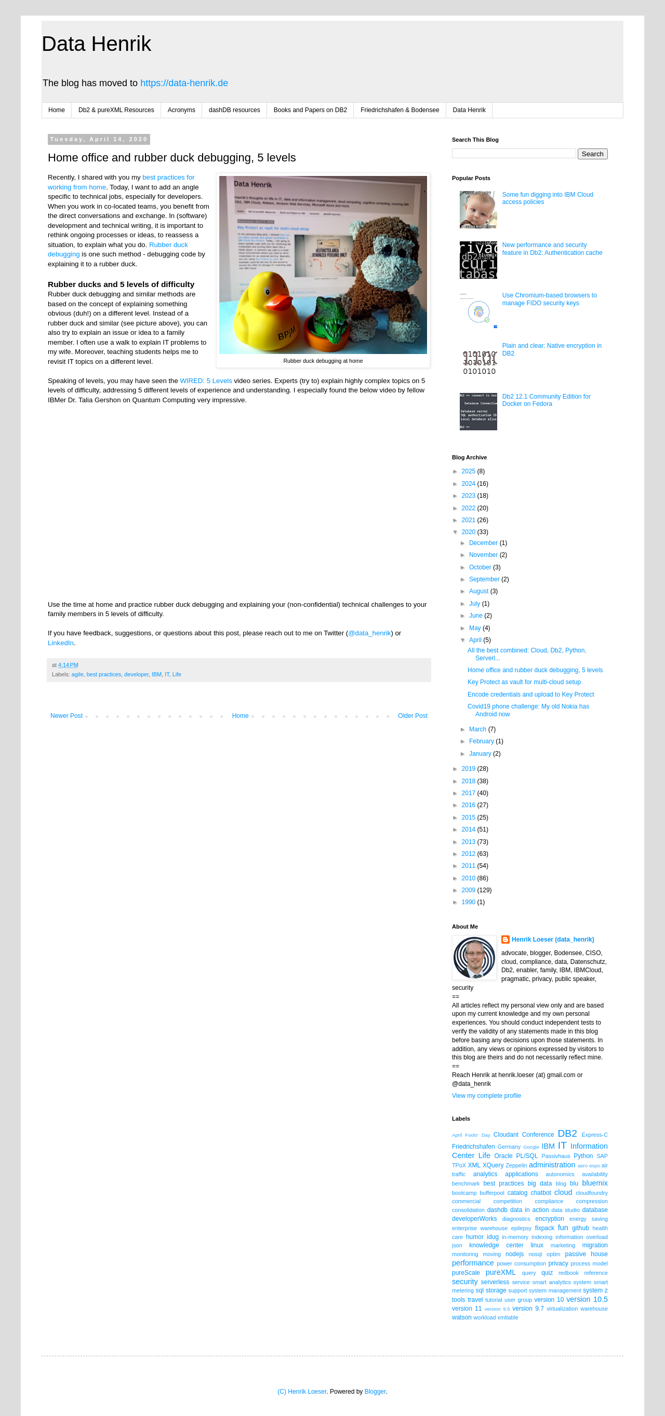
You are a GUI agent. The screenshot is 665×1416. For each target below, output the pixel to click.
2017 (469, 793)
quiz (547, 1272)
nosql (535, 1254)
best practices (104, 674)
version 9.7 (528, 1308)
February (482, 741)
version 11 (467, 1308)
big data (540, 1183)
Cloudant (506, 1134)
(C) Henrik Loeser (301, 1391)
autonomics (560, 1174)
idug (493, 1237)
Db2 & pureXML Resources (116, 110)
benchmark (466, 1183)
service (521, 1282)
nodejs (515, 1254)
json (457, 1245)
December (484, 543)
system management (555, 1290)
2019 (469, 768)
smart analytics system (562, 1282)
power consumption (521, 1263)
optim (553, 1254)
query (529, 1273)
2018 (469, 781)
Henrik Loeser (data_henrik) (553, 939)
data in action (529, 1210)
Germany (509, 1146)
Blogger (375, 1391)
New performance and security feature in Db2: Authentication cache (552, 248)
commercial (466, 1201)
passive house (586, 1254)
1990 (469, 902)
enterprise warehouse (480, 1228)
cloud (563, 1192)
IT (167, 674)
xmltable (508, 1317)
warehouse (594, 1308)
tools (458, 1299)
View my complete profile (486, 1095)
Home (56, 110)
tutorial (493, 1300)
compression (592, 1201)
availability (595, 1174)
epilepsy (521, 1228)
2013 (469, 842)
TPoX (459, 1165)
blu (574, 1183)
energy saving (588, 1219)
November (484, 555)
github (580, 1228)
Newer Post (66, 715)
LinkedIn (61, 643)
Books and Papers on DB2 (310, 110)
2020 (469, 532)
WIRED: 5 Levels (206, 381)
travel (475, 1299)
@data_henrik (369, 633)
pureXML (501, 1272)
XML (474, 1165)
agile (78, 674)
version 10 (549, 1299)
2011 (469, 865)
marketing (563, 1245)
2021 (469, 520)
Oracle (503, 1156)
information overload (581, 1237)
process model (589, 1263)
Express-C (595, 1135)
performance (473, 1263)
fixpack (544, 1228)
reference (596, 1273)
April (476, 640)
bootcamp (464, 1193)
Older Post (413, 715)
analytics (485, 1174)
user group (518, 1300)
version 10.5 (587, 1299)
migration (595, 1245)
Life (176, 674)
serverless (495, 1282)
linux (536, 1245)
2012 (469, 853)
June (476, 615)
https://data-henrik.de (184, 83)
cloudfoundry (592, 1193)
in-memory (515, 1237)
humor (475, 1237)
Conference (538, 1134)
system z (595, 1290)
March (478, 729)
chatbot (541, 1192)
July (475, 603)
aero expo (589, 1165)
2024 (469, 483)
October (481, 567)
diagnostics (516, 1219)
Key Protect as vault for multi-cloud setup (524, 682)
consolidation (468, 1210)
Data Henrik (96, 43)
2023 (469, 495)
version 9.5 (497, 1309)
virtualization (562, 1308)
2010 (469, 878)
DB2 (567, 1133)
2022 (469, 508)
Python (583, 1156)
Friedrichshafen (473, 1146)
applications (521, 1174)
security (465, 1281)
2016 (469, 805)
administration (552, 1165)
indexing (541, 1237)
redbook (568, 1273)
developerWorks (474, 1218)
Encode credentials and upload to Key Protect (531, 694)
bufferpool (492, 1193)
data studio (566, 1210)
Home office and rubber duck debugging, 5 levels (535, 670)
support (518, 1290)
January (481, 753)
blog (561, 1183)
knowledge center (496, 1245)
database (595, 1210)
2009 (469, 890)
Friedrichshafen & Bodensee (400, 110)
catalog (518, 1192)
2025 (469, 471)
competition (508, 1201)
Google (531, 1147)
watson (462, 1317)
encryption (549, 1218)
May (476, 628)
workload (484, 1317)
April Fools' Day (471, 1135)
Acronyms (181, 110)
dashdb (497, 1210)
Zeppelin (516, 1165)
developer (136, 674)
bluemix (595, 1183)
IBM (157, 674)
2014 (469, 829)
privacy (558, 1263)
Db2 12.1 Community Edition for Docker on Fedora (546, 400)
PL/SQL (527, 1156)
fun (563, 1227)
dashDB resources (234, 110)
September (485, 579)
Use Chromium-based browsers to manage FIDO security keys (549, 299)
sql (480, 1290)
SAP (602, 1156)
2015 (469, 817)
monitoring (465, 1254)
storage (496, 1290)
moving (492, 1254)
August (479, 591)
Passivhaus (555, 1156)
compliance (549, 1201)
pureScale (466, 1272)
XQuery (493, 1165)
